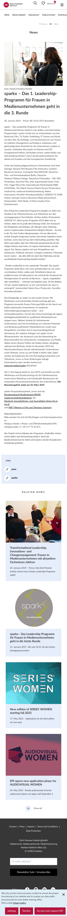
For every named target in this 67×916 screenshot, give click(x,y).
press (6, 15)
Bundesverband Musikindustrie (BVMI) (22, 395)
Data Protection (33, 831)
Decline (26, 911)
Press (22, 826)
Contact (13, 826)
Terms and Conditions (47, 826)
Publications (48, 15)
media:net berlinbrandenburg (18, 398)
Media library (19, 15)
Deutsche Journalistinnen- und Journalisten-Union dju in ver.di (31, 402)
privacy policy (19, 903)
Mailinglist (33, 15)
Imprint (31, 826)
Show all (33, 808)
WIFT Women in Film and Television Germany (30, 407)
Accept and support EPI (50, 911)
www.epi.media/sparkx (15, 366)
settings (12, 911)
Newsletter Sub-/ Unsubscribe (33, 872)
